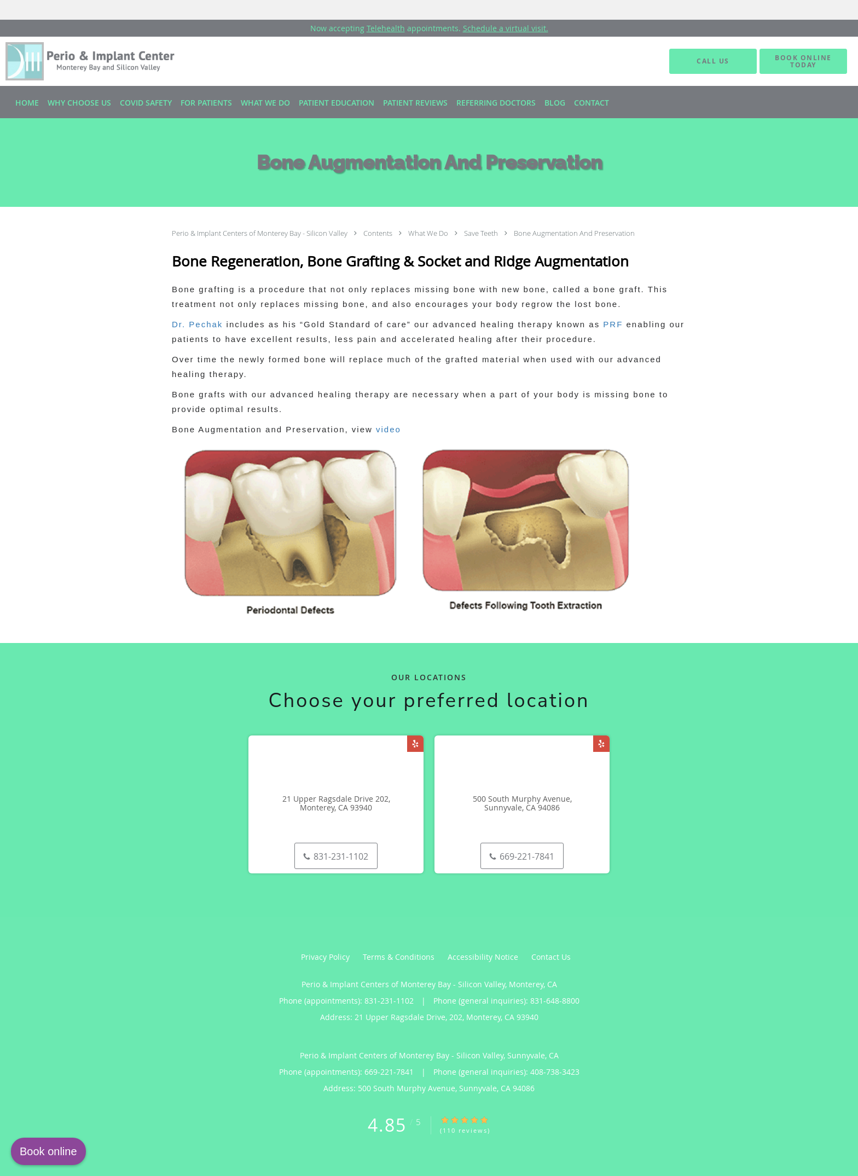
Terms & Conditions (398, 957)
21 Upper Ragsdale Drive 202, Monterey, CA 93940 (336, 804)
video (388, 429)
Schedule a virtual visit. (505, 28)
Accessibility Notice (483, 957)
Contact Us (551, 957)
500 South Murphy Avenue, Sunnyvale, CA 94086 (522, 804)
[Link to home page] (80, 61)
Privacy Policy (325, 957)
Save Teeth (482, 233)
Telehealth (386, 28)
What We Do (429, 233)
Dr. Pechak (197, 324)
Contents (378, 233)
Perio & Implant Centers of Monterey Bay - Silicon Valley (260, 233)
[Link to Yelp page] (415, 743)
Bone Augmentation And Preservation (574, 233)
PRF (613, 324)
